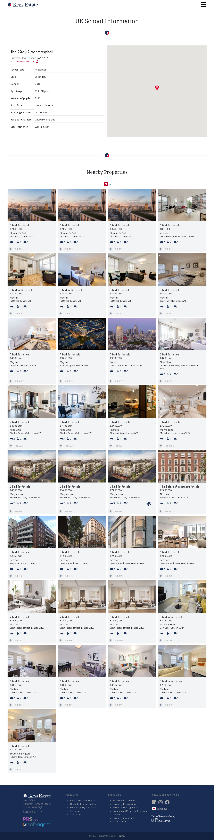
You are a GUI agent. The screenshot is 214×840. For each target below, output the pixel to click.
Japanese (162, 808)
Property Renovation (124, 804)
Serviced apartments (124, 800)
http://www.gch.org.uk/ (24, 61)
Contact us (76, 814)
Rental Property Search (82, 800)
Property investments (125, 818)
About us (75, 811)
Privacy (121, 836)
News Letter (119, 821)
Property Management (125, 807)
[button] (157, 88)
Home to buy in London (83, 804)
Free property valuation (83, 807)
